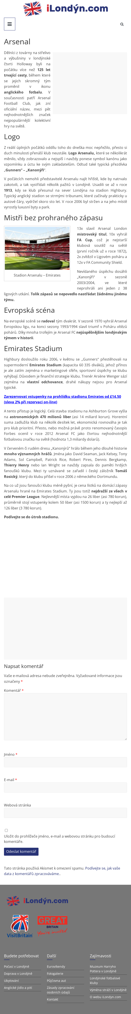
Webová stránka (17, 805)
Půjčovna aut (56, 980)
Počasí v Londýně (16, 966)
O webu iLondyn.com (105, 997)
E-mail (10, 779)
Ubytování (11, 980)
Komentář (14, 690)
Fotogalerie (55, 973)
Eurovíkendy (56, 966)
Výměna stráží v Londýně (108, 990)
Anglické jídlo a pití (18, 988)
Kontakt (52, 999)
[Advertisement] (90, 83)
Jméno (10, 754)
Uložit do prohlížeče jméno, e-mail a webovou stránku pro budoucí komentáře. (59, 839)
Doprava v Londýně (18, 973)
